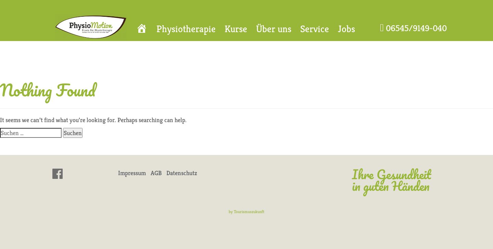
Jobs (346, 29)
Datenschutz (181, 173)
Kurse (236, 29)
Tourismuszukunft (249, 211)
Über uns (273, 29)
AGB (156, 173)
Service (314, 29)
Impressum (132, 173)
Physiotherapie (186, 29)
